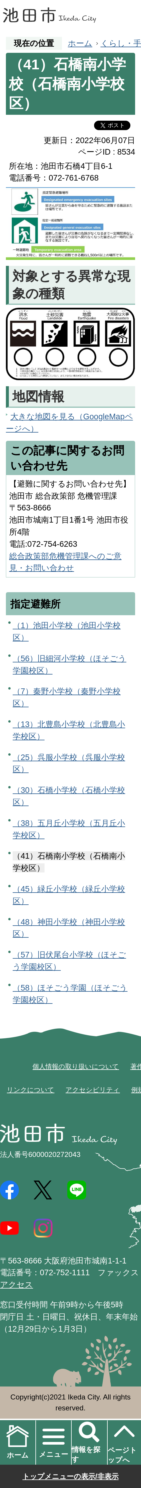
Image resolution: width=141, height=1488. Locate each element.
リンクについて (30, 1090)
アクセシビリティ (92, 1090)
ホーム (80, 43)
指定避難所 (35, 604)
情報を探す (86, 1454)
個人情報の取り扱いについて (75, 1066)
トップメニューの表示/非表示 (70, 1476)
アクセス (16, 1284)
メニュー (53, 1454)
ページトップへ (122, 1442)
